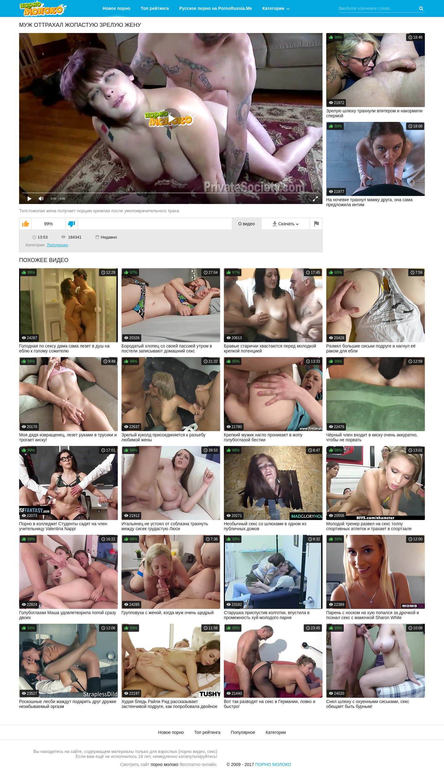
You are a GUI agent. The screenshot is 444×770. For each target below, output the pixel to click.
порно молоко (165, 764)
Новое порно (116, 8)
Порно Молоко (273, 764)
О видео (246, 223)
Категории (273, 8)
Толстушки (57, 245)
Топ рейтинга (155, 8)
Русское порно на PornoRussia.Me (215, 8)
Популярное (243, 732)
